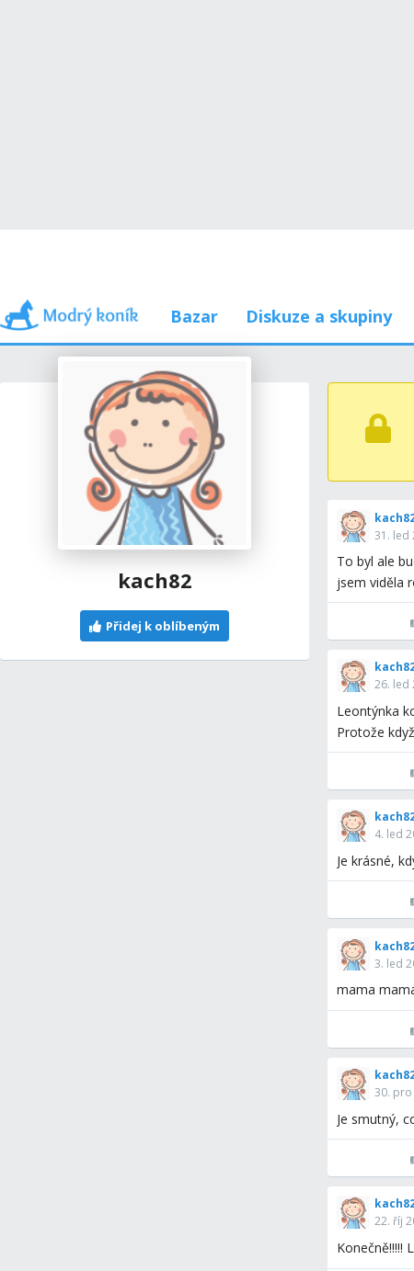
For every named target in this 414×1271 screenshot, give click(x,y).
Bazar (194, 316)
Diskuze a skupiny (319, 316)
